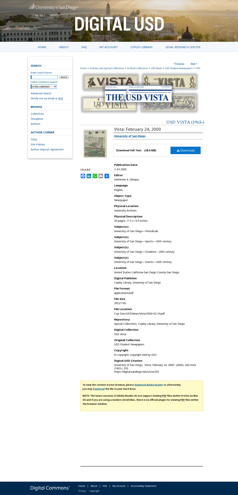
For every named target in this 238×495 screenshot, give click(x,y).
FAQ (105, 486)
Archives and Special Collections (107, 68)
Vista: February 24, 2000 (137, 129)
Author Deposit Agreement (47, 149)
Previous (179, 63)
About (94, 486)
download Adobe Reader (148, 384)
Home (83, 68)
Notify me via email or (47, 98)
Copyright (94, 490)
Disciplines (37, 119)
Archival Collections (137, 68)
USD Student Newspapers (179, 68)
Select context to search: (44, 82)
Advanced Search (41, 93)
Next (193, 63)
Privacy (82, 490)
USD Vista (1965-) (185, 122)
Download (185, 150)
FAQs (34, 139)
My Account (118, 486)
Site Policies (38, 144)
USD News (156, 68)
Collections (37, 113)
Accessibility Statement (143, 486)
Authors (35, 124)
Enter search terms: (41, 72)
